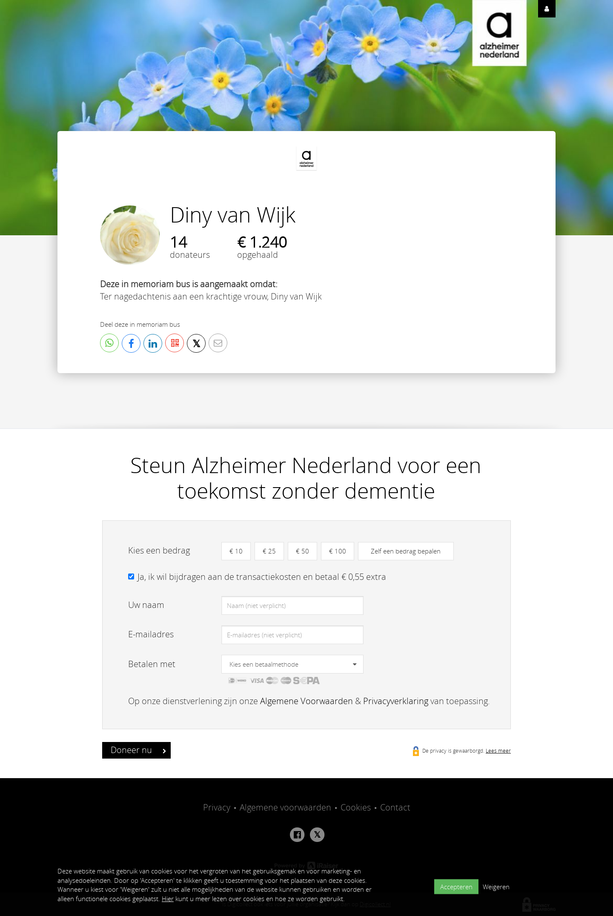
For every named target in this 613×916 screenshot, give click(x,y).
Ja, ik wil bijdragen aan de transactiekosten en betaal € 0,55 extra (261, 576)
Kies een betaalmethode (263, 664)
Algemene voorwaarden (285, 807)
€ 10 (236, 551)
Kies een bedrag (159, 550)
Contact (395, 807)
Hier (168, 898)
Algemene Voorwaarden (306, 701)
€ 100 (337, 551)
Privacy (216, 807)
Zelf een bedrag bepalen (406, 551)
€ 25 (269, 551)
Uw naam (146, 605)
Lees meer (498, 750)
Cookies (356, 807)
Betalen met (151, 664)
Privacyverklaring (395, 701)
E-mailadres (151, 634)
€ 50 (302, 551)
